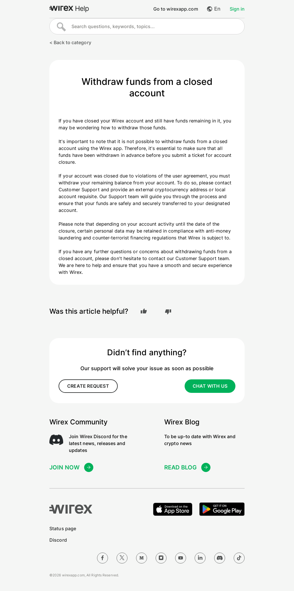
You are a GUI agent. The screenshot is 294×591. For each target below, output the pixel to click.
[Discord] (219, 557)
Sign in (237, 9)
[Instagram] (161, 557)
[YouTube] (180, 557)
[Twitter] (122, 557)
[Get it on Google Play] (221, 508)
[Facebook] (102, 557)
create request (88, 386)
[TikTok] (239, 557)
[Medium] (141, 557)
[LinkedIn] (200, 557)
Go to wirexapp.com (175, 9)
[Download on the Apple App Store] (170, 508)
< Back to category (70, 42)
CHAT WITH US (210, 386)
